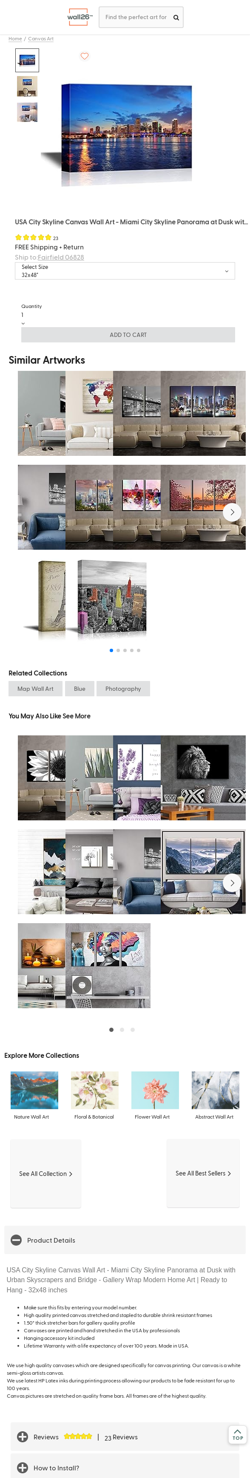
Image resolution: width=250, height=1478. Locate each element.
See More (76, 716)
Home (15, 38)
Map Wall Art (35, 688)
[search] (176, 17)
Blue (79, 688)
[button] (232, 512)
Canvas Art (41, 38)
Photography (123, 688)
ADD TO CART (128, 334)
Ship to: (49, 257)
